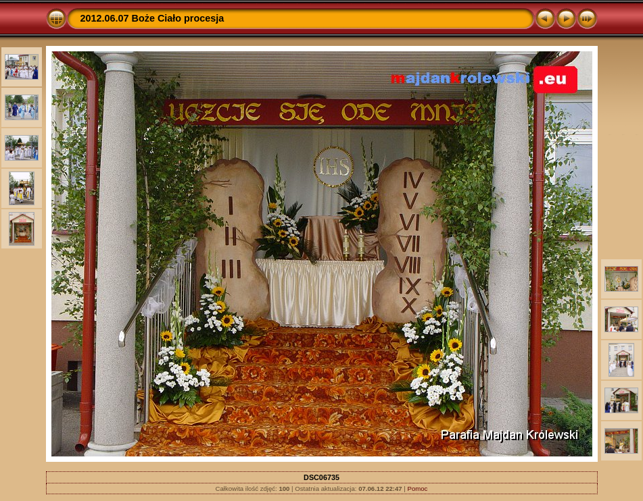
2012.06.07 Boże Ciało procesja (152, 18)
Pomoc (418, 488)
